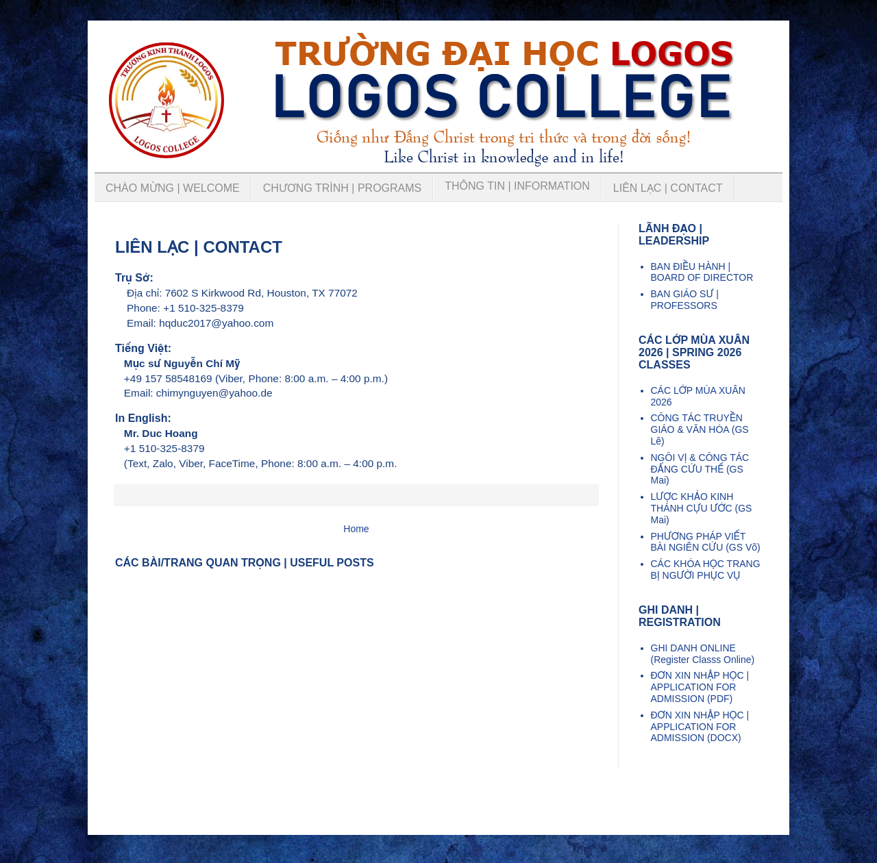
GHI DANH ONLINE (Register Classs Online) (703, 653)
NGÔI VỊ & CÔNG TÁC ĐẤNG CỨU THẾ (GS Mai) (700, 469)
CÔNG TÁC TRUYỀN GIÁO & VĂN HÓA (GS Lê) (700, 429)
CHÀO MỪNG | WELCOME (173, 188)
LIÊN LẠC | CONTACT (668, 188)
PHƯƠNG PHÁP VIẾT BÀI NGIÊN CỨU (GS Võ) (706, 542)
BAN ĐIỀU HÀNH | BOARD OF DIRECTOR (702, 272)
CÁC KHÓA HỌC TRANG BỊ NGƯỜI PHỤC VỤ (706, 569)
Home (356, 528)
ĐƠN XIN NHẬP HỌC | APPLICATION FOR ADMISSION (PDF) (700, 687)
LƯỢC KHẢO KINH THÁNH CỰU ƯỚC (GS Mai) (701, 508)
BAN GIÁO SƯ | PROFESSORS (685, 299)
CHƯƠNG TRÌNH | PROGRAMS (342, 188)
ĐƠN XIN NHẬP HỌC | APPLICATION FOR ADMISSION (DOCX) (700, 727)
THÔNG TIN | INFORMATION (517, 186)
